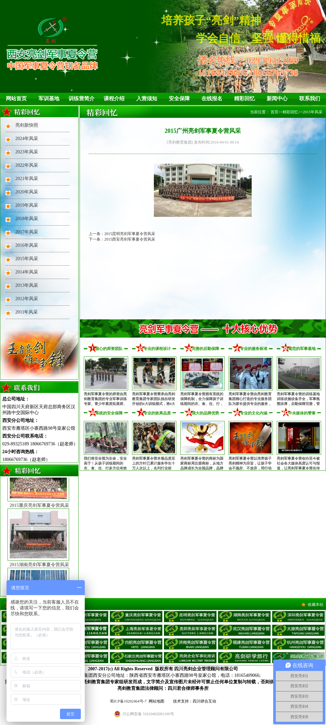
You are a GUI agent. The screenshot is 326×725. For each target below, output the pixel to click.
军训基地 (48, 98)
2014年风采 (26, 272)
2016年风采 (26, 245)
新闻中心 (277, 98)
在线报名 (211, 98)
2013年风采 (26, 285)
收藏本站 (315, 604)
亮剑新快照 (26, 125)
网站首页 (16, 98)
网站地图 (156, 701)
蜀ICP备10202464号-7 (128, 701)
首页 (274, 112)
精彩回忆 (244, 98)
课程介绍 (114, 98)
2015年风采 (26, 258)
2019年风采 (26, 205)
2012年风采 (26, 298)
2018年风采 (26, 218)
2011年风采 (26, 312)
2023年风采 (26, 151)
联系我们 (309, 98)
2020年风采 (26, 191)
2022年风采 (26, 165)
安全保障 (179, 98)
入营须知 (146, 98)
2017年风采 (26, 232)
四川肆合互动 (204, 701)
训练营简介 (81, 98)
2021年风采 (26, 178)
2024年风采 (26, 138)
